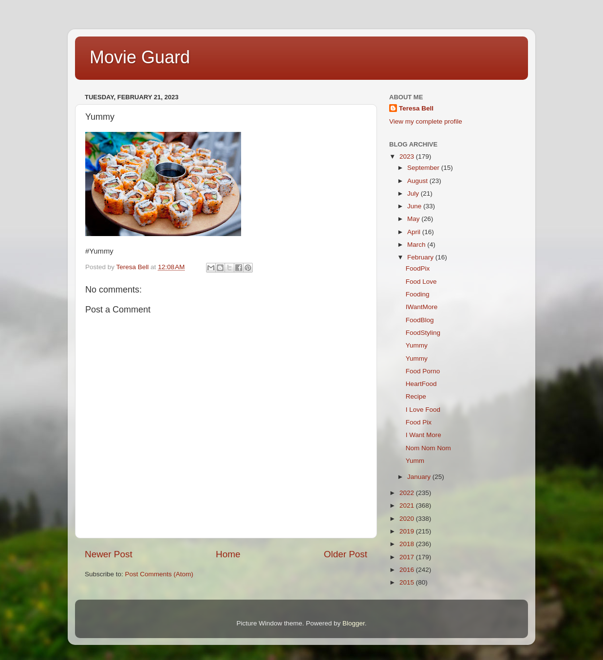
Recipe (416, 396)
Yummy (417, 345)
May (414, 218)
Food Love (421, 281)
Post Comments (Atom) (159, 574)
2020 (407, 518)
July (414, 193)
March (417, 244)
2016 (407, 569)
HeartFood (421, 383)
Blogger (353, 623)
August (418, 180)
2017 (407, 557)
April (414, 232)
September (424, 167)
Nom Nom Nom (428, 448)
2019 (407, 531)
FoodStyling (423, 332)
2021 (407, 505)
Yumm (415, 460)
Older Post (345, 554)
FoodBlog (420, 320)
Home (228, 554)
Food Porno (423, 371)
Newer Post (108, 554)
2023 (407, 156)
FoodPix (418, 268)
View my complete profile (425, 121)
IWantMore (422, 307)
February (421, 257)
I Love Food (423, 409)
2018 (407, 544)
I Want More (423, 435)
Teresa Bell (416, 108)
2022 (407, 492)
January (420, 476)
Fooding (418, 294)
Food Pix (419, 422)
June (415, 206)
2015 (407, 582)
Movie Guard (140, 57)
